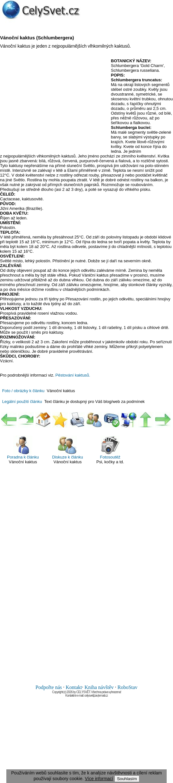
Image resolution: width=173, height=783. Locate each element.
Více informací (99, 778)
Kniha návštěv (99, 687)
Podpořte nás (48, 687)
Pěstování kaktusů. (72, 375)
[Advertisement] (53, 104)
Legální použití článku (22, 401)
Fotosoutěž (110, 447)
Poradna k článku (23, 447)
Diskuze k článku (67, 447)
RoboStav (128, 687)
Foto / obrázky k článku (23, 390)
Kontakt (74, 687)
